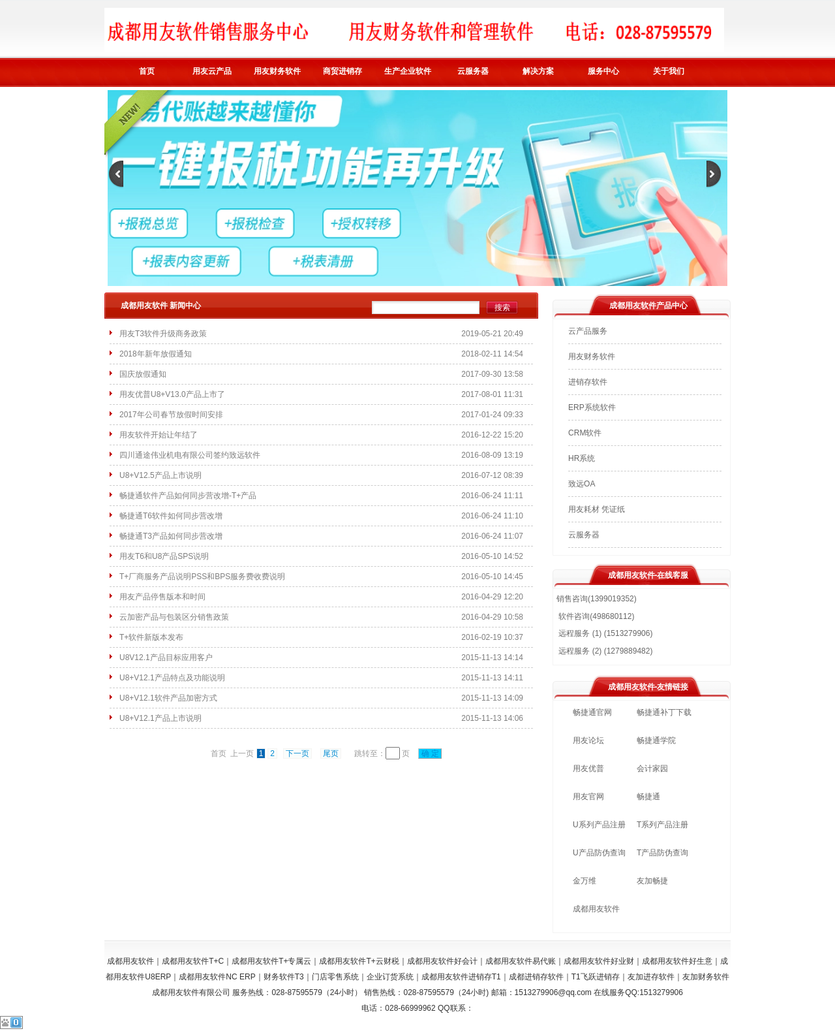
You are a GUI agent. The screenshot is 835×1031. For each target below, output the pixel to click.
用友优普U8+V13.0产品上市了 (172, 394)
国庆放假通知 (142, 374)
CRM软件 (584, 432)
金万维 (584, 880)
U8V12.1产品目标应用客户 (166, 657)
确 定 (430, 753)
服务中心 (603, 71)
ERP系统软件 (592, 407)
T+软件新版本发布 (151, 637)
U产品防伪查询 (599, 852)
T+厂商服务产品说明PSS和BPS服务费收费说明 (202, 576)
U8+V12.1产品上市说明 (160, 718)
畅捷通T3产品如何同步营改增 (170, 536)
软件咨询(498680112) (595, 616)
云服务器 (473, 71)
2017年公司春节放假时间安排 (171, 414)
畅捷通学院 (656, 740)
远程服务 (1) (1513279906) (604, 633)
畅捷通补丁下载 (664, 712)
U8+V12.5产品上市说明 (160, 475)
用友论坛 (588, 740)
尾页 (331, 753)
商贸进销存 (342, 71)
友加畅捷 (652, 880)
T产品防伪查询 (662, 852)
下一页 (297, 753)
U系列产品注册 (599, 824)
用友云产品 (212, 71)
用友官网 (588, 796)
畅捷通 (648, 796)
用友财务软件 (277, 71)
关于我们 (668, 71)
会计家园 (652, 768)
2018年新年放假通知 (155, 353)
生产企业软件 (407, 71)
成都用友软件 (596, 908)
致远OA (581, 483)
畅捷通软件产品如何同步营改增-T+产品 (187, 495)
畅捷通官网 (592, 712)
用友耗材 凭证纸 (596, 509)
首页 (147, 71)
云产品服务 (587, 331)
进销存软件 (587, 382)
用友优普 (588, 768)
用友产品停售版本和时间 (162, 596)
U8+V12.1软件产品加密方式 (168, 698)
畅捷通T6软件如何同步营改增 (170, 515)
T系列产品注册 (662, 824)
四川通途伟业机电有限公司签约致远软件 (189, 455)
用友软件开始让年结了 (158, 434)
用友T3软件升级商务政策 (163, 333)
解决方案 (538, 71)
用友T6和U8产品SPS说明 (164, 556)
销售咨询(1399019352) (596, 598)
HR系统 (581, 458)
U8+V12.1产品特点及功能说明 (172, 677)
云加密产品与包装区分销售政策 (174, 617)
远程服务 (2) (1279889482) (604, 651)
